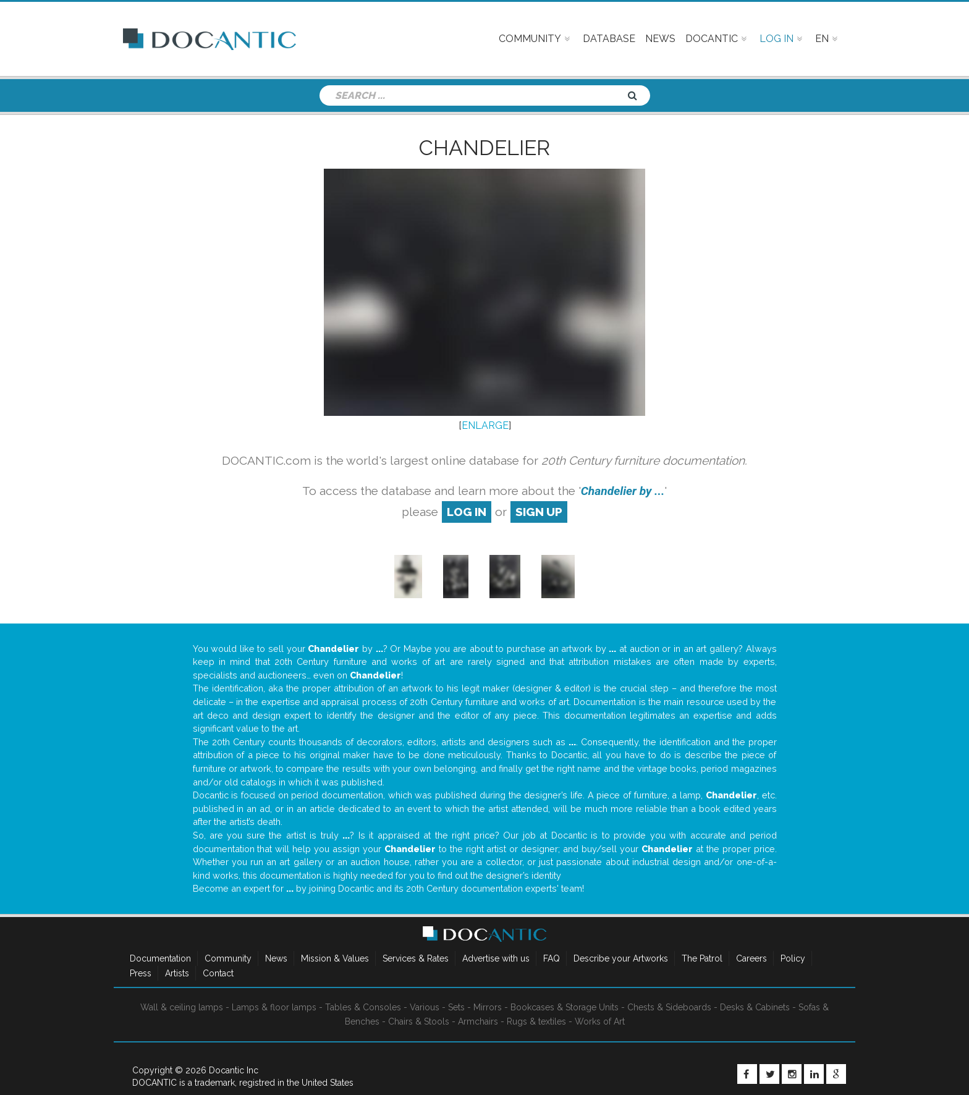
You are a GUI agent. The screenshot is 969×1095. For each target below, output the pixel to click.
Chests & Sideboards (669, 1007)
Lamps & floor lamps (274, 1007)
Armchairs (478, 1021)
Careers (751, 958)
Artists (177, 973)
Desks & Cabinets (755, 1007)
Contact (218, 973)
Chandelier (484, 147)
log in (466, 511)
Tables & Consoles (363, 1007)
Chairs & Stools (418, 1021)
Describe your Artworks (620, 958)
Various (424, 1007)
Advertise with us (496, 958)
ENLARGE (485, 425)
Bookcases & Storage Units (564, 1007)
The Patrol (702, 958)
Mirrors (487, 1007)
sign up (538, 511)
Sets (456, 1007)
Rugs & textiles (536, 1021)
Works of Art (600, 1021)
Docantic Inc (233, 1070)
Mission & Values (335, 958)
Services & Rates (416, 958)
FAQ (551, 958)
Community (228, 958)
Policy (793, 958)
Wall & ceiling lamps (181, 1007)
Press (140, 973)
